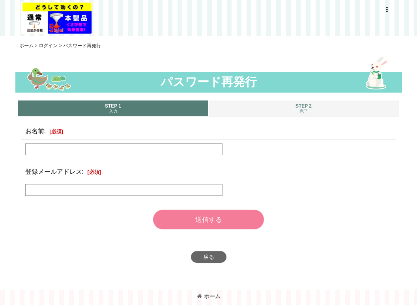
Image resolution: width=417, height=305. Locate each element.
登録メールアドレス (53, 171)
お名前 (34, 130)
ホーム (209, 296)
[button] (387, 10)
